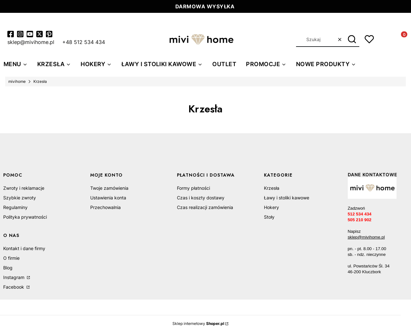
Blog (8, 267)
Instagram (14, 277)
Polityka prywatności (25, 217)
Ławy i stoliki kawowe (286, 197)
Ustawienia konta (108, 197)
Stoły (269, 217)
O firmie (11, 258)
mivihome (17, 81)
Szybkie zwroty (19, 197)
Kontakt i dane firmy (24, 248)
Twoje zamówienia (109, 188)
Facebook (14, 287)
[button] (352, 39)
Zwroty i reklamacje (23, 188)
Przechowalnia (105, 207)
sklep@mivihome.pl (366, 237)
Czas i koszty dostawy (200, 197)
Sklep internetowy (198, 323)
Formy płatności (193, 188)
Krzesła (271, 188)
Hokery (271, 207)
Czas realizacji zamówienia (205, 207)
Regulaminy (15, 207)
